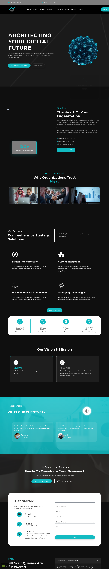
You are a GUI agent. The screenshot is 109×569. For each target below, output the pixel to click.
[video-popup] (87, 411)
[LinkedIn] (99, 2)
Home (29, 9)
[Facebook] (92, 2)
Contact (80, 9)
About (35, 9)
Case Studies (59, 9)
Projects (49, 9)
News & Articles (70, 9)
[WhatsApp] (95, 2)
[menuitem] (6, 565)
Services (42, 9)
